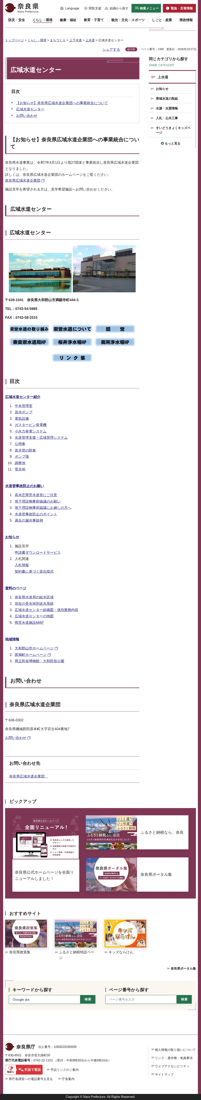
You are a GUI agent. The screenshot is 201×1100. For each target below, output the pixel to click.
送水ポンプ (23, 412)
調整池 (20, 463)
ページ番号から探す (129, 989)
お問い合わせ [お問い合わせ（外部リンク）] (15, 738)
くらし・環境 (36, 40)
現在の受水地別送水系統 (34, 604)
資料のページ (15, 588)
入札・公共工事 (167, 118)
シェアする (111, 49)
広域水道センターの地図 (34, 616)
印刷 (132, 49)
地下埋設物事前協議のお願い (38, 501)
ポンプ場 (22, 457)
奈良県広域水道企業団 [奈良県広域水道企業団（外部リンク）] (22, 180)
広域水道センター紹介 (22, 397)
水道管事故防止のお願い (24, 486)
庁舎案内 (68, 1079)
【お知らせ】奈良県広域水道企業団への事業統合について (62, 103)
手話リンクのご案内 (64, 1069)
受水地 (20, 469)
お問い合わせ (26, 116)
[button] (70, 8)
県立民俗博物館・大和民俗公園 (39, 661)
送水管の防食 (25, 450)
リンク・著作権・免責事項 (174, 1058)
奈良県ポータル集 (183, 968)
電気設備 (22, 419)
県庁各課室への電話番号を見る (31, 1079)
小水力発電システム (31, 431)
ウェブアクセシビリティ (172, 1066)
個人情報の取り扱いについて (175, 1049)
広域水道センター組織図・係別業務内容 (46, 610)
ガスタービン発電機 (31, 425)
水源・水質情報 (167, 108)
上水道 (90, 40)
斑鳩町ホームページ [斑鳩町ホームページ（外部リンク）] (31, 655)
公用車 (20, 444)
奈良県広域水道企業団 (28, 776)
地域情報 (12, 639)
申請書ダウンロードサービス (38, 553)
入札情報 (22, 565)
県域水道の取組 (167, 98)
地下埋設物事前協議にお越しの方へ (43, 508)
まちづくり (58, 40)
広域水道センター (30, 109)
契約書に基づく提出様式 (34, 571)
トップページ (14, 40)
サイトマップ (164, 1074)
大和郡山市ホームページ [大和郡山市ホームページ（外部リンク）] (34, 648)
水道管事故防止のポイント (36, 514)
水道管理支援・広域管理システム (41, 438)
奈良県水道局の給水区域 (34, 597)
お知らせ (12, 537)
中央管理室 (23, 406)
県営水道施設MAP (29, 623)
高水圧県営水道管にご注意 (36, 495)
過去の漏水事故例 (29, 520)
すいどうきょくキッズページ (173, 130)
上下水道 (75, 40)
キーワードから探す (32, 989)
